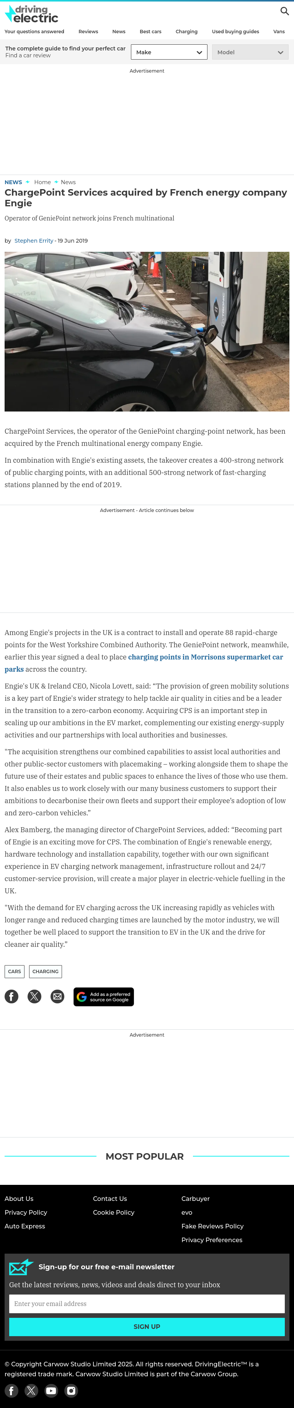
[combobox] (135, 52)
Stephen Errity (34, 240)
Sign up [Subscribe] (147, 1326)
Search (284, 11)
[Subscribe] (147, 1304)
